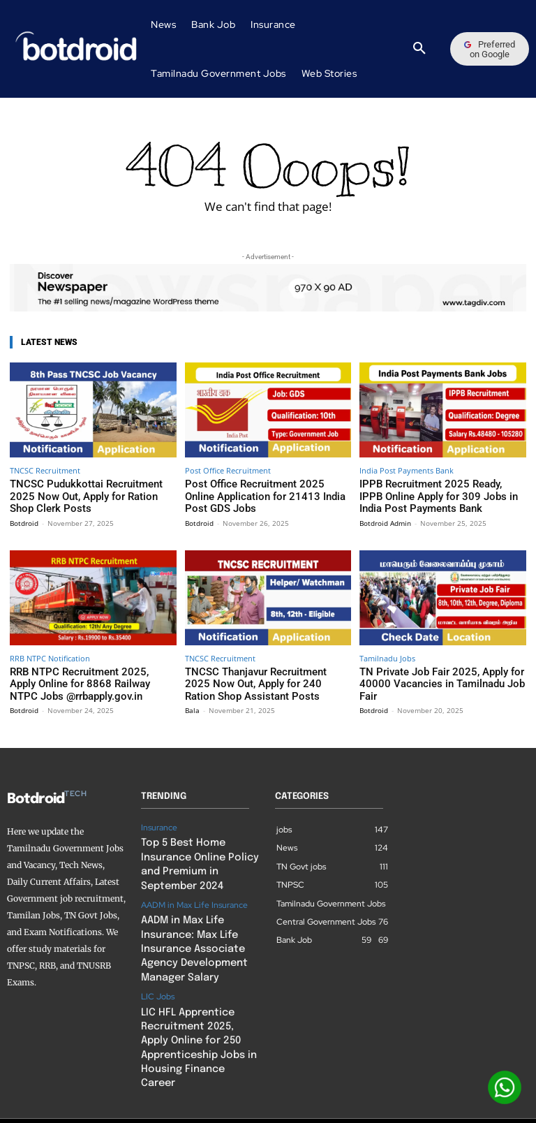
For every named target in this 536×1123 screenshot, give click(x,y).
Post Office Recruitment (228, 470)
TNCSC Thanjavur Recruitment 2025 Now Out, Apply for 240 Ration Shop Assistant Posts (266, 678)
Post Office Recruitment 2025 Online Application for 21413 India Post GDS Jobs (258, 494)
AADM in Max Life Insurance (194, 891)
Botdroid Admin (385, 519)
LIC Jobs (157, 975)
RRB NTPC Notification (50, 654)
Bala (192, 702)
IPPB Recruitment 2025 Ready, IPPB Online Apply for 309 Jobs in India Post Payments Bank (435, 494)
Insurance (159, 820)
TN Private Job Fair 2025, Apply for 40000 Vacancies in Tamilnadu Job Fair (441, 673)
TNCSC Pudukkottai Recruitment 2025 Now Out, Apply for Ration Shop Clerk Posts (85, 494)
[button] (419, 49)
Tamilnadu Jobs (387, 654)
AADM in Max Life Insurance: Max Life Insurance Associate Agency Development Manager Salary (188, 931)
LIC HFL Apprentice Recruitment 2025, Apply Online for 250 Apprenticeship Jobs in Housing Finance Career (195, 1015)
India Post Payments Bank (406, 470)
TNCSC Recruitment (45, 470)
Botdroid (24, 519)
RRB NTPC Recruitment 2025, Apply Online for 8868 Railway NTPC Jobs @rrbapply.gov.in (80, 678)
